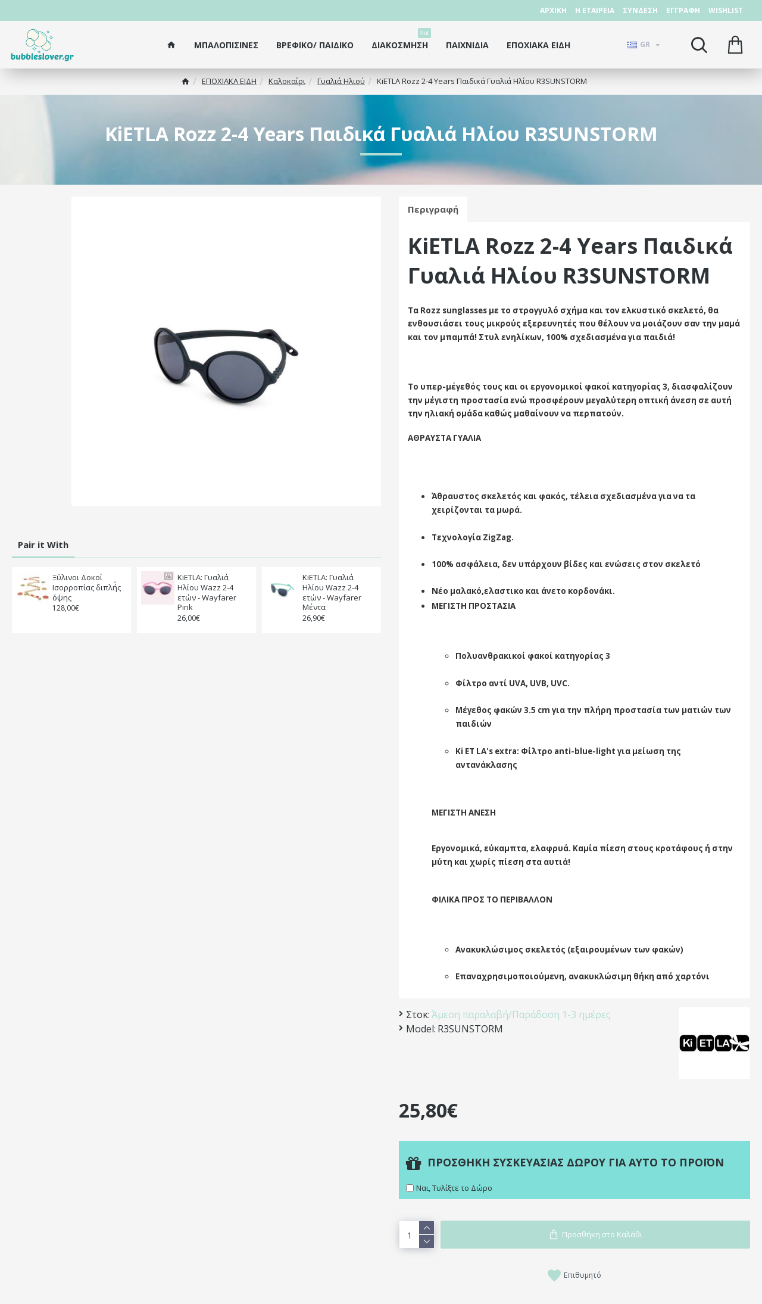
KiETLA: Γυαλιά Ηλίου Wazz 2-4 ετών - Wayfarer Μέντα (331, 592)
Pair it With (43, 544)
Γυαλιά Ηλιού (341, 81)
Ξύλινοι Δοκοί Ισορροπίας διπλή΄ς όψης (86, 587)
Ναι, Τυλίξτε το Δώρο (454, 1187)
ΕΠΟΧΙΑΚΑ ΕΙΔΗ (229, 81)
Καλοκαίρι (286, 81)
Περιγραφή (433, 209)
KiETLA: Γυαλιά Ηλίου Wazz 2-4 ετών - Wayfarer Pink (206, 592)
